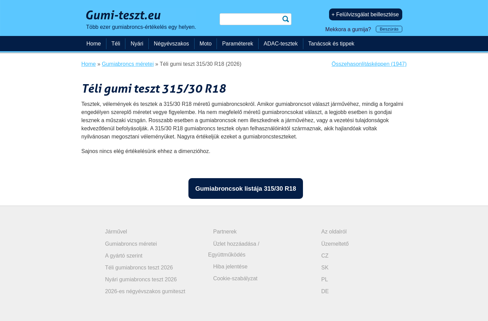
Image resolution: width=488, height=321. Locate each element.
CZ (324, 256)
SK (324, 267)
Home (93, 43)
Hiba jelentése (230, 266)
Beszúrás (389, 29)
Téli (115, 43)
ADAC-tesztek (281, 43)
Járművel (116, 231)
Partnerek (225, 231)
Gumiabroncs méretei (131, 244)
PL (324, 279)
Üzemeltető (335, 244)
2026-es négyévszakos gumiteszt (145, 291)
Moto (206, 43)
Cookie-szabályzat (235, 278)
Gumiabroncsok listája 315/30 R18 (245, 188)
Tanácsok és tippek (331, 43)
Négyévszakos (171, 43)
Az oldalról (334, 231)
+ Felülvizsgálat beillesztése (365, 14)
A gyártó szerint (123, 256)
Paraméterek (237, 43)
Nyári (136, 43)
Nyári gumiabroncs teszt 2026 (141, 279)
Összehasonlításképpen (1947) (369, 64)
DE (325, 291)
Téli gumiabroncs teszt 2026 (139, 267)
